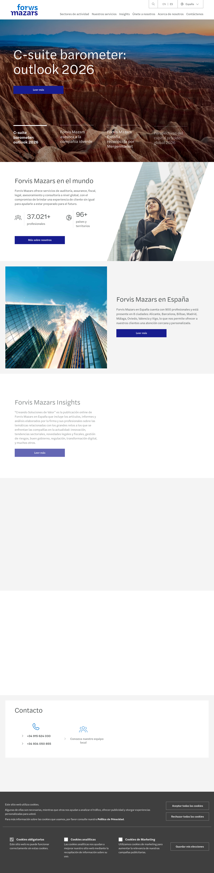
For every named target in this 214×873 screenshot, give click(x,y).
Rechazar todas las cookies (187, 816)
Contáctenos (194, 14)
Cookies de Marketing (140, 839)
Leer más (38, 90)
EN (164, 4)
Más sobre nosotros (39, 240)
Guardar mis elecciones (190, 846)
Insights (124, 14)
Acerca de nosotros (171, 14)
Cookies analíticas (83, 839)
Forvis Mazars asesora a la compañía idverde (76, 137)
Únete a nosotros (143, 14)
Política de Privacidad (111, 819)
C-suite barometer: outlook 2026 (69, 61)
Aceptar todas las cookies (187, 806)
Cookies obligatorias (30, 839)
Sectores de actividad (74, 14)
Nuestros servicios (104, 14)
